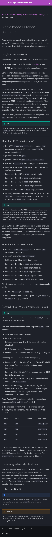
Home (12, 14)
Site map (5, 14)
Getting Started (23, 14)
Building (33, 14)
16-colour (35, 64)
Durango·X (43, 14)
